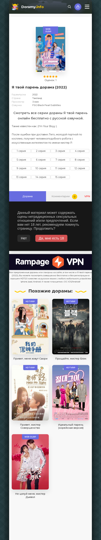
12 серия (79, 168)
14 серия (41, 177)
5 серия (21, 159)
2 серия (41, 151)
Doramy (32, 7)
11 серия (60, 168)
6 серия (41, 159)
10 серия (40, 168)
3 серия (60, 151)
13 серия (21, 177)
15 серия (60, 177)
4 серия (80, 151)
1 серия (21, 151)
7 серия (60, 159)
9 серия (21, 168)
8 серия (80, 159)
